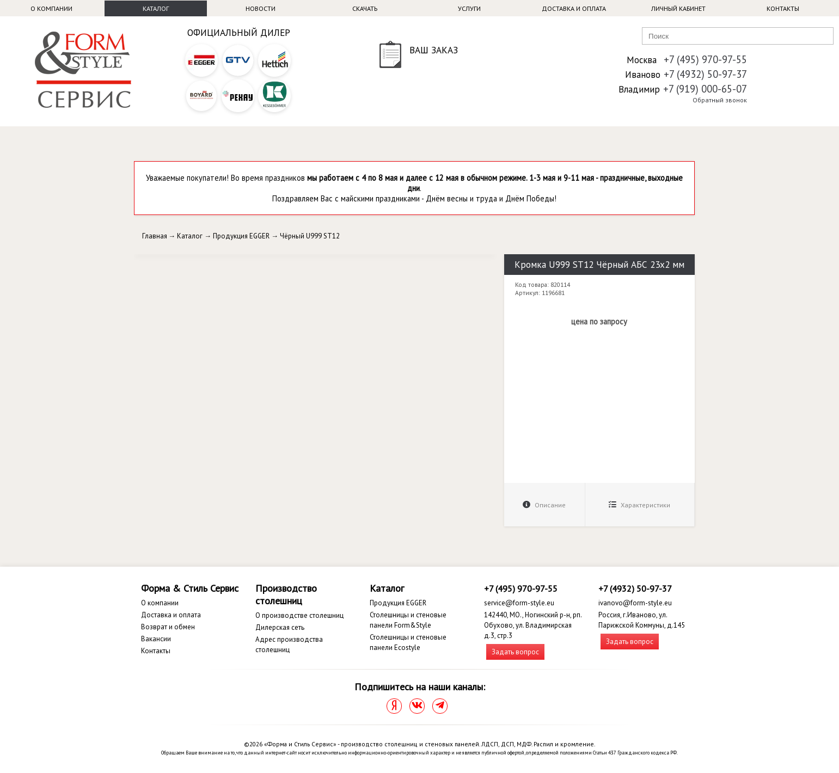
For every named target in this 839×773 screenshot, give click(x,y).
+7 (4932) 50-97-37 (705, 74)
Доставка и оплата (574, 8)
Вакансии (156, 638)
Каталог (156, 8)
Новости (260, 8)
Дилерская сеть (279, 627)
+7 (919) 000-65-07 (705, 88)
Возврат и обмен (168, 626)
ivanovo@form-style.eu (635, 603)
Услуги (469, 8)
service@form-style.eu (519, 603)
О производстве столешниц (299, 615)
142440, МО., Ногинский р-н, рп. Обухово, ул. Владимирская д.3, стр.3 (532, 625)
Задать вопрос (515, 652)
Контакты (783, 8)
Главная (154, 236)
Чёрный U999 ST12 (310, 236)
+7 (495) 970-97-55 (705, 59)
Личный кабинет (678, 8)
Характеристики (639, 505)
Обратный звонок (720, 100)
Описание (544, 505)
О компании (51, 8)
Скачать (364, 8)
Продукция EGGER (241, 236)
